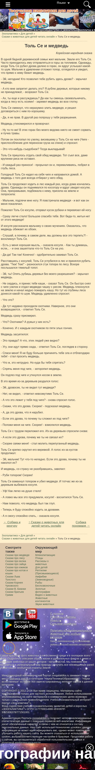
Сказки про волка (15, 561)
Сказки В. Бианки (15, 588)
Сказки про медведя (17, 555)
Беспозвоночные (45, 585)
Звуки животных (44, 604)
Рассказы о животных (42, 563)
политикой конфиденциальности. (21, 742)
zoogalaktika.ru (41, 718)
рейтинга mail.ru (19, 678)
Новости (55, 620)
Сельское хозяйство (63, 623)
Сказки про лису (15, 558)
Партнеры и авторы (63, 617)
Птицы (39, 558)
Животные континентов (42, 600)
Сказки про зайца (15, 564)
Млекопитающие (45, 555)
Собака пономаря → (81, 524)
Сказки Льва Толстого (12, 578)
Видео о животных (46, 594)
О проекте (57, 613)
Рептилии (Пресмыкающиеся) (47, 572)
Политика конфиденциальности (71, 630)
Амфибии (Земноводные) (44, 578)
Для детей (41, 567)
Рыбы (38, 582)
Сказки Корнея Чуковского (14, 584)
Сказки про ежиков (16, 567)
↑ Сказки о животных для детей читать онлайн (46, 524)
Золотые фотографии (42, 590)
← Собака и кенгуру (11, 524)
